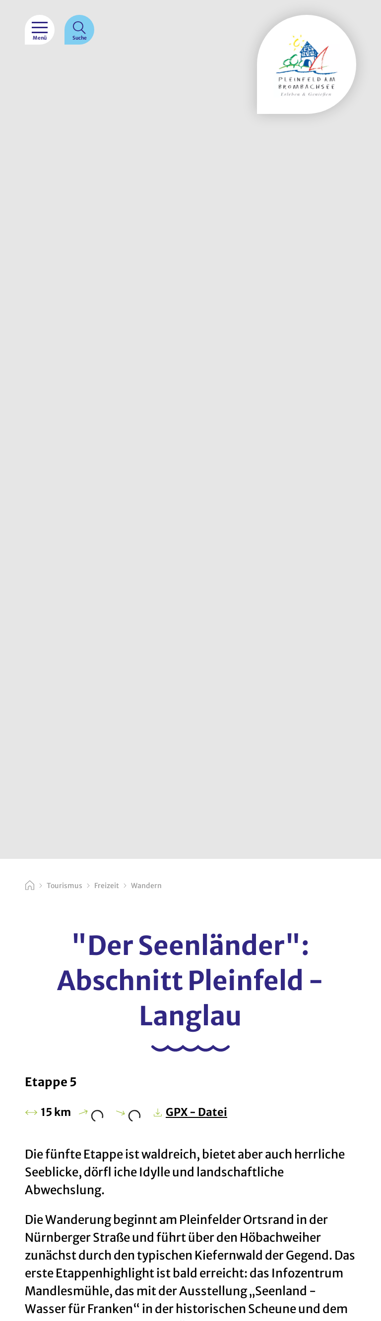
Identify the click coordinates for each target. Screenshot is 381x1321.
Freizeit (106, 885)
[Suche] (79, 30)
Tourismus (64, 885)
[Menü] (40, 30)
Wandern (146, 885)
